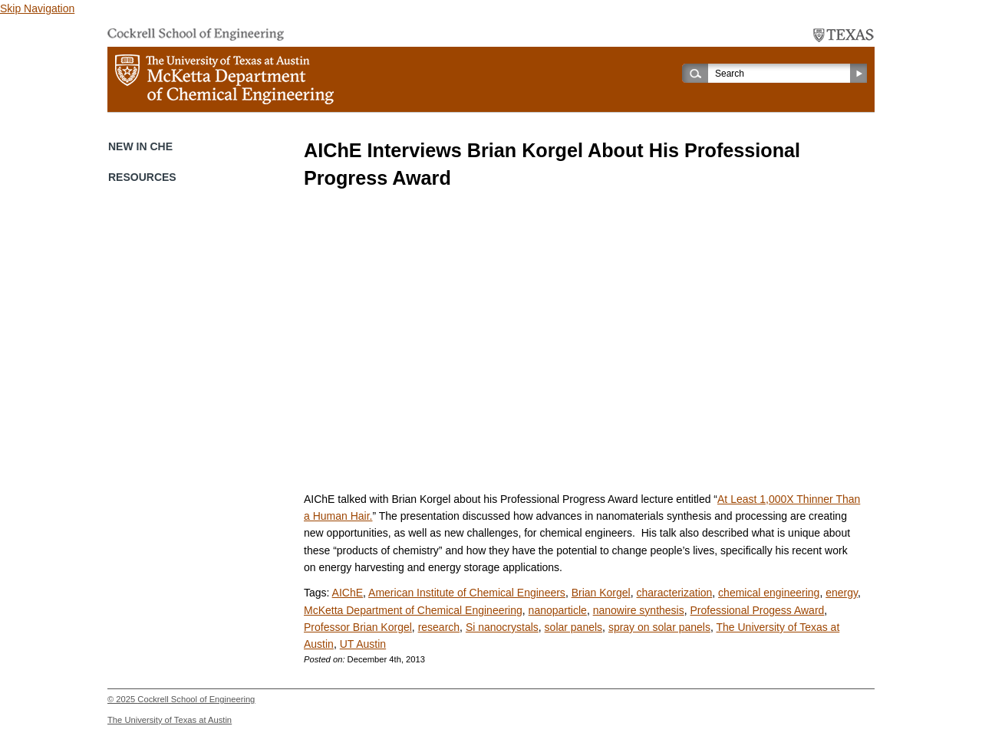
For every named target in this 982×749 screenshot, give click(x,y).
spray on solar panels (659, 627)
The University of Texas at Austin (169, 719)
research (439, 627)
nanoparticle (558, 610)
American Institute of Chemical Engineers (466, 592)
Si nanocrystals (502, 627)
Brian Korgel (601, 592)
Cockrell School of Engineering (196, 699)
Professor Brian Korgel (358, 627)
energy (841, 592)
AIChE (347, 592)
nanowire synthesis (638, 610)
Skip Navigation (37, 8)
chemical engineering (768, 592)
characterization (674, 592)
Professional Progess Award (757, 610)
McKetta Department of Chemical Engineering (413, 610)
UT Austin (363, 644)
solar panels (574, 627)
